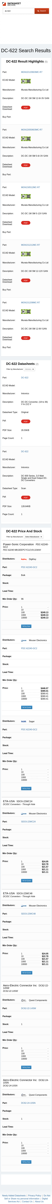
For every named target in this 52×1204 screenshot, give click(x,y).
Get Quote (26, 707)
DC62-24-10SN (28, 1103)
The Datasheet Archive (11, 4)
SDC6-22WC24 (28, 822)
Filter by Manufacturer (14, 369)
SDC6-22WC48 (28, 914)
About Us (39, 1201)
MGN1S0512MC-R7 (30, 187)
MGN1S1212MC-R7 (30, 245)
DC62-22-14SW (28, 1008)
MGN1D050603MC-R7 (31, 130)
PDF (26, 108)
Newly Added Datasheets (14, 1195)
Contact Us (27, 1201)
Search (41, 11)
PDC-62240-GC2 (29, 567)
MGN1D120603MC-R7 (31, 72)
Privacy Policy (34, 1195)
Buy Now (26, 626)
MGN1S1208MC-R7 (30, 302)
